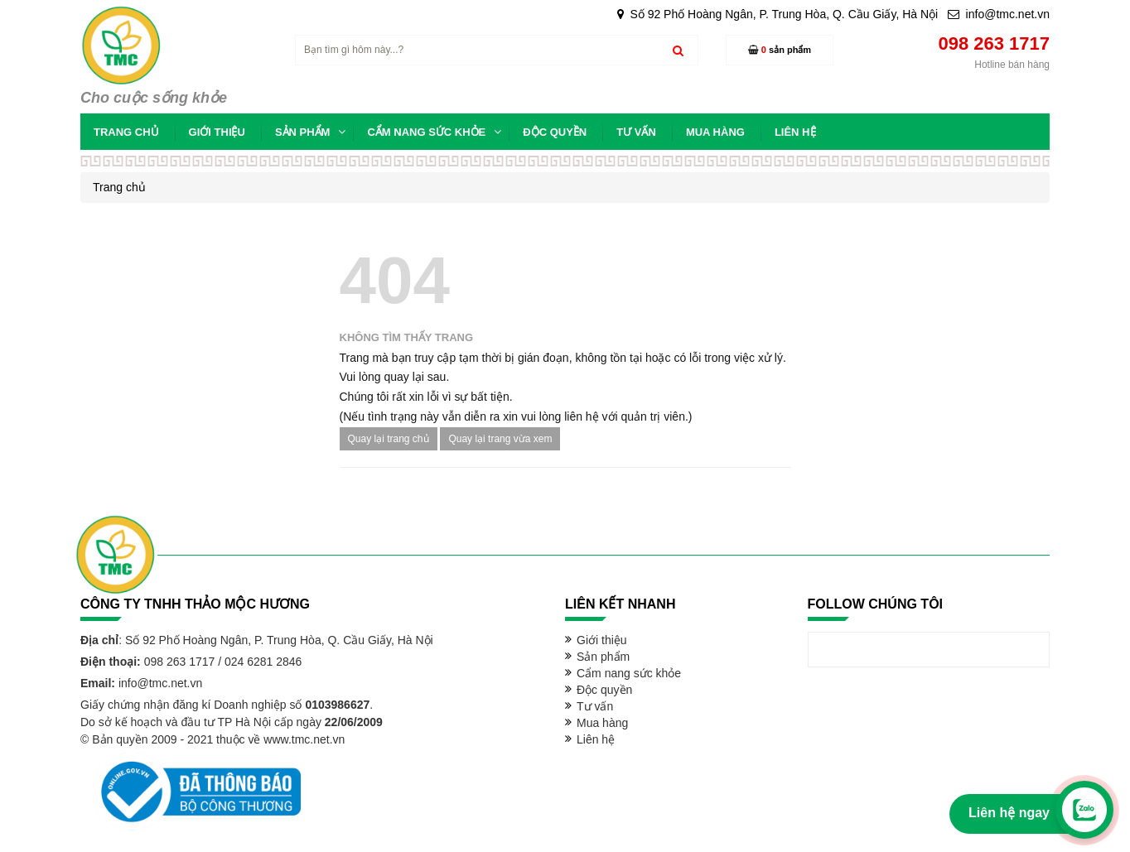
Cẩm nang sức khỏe (629, 673)
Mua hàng (602, 722)
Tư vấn (595, 706)
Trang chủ (119, 187)
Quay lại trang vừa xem (500, 439)
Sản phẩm (603, 656)
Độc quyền (604, 689)
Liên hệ (596, 739)
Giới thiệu (602, 640)
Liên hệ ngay (1009, 813)
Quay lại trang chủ (388, 439)
